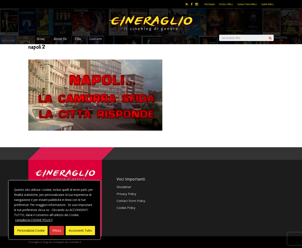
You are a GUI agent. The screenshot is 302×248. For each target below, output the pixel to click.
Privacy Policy (226, 4)
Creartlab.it (75, 242)
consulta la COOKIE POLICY (34, 220)
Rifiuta (56, 230)
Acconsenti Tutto (80, 230)
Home (41, 38)
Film (78, 38)
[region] (54, 210)
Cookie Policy (267, 4)
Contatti (95, 38)
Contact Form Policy (247, 4)
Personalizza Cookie (31, 230)
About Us (60, 38)
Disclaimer (209, 4)
